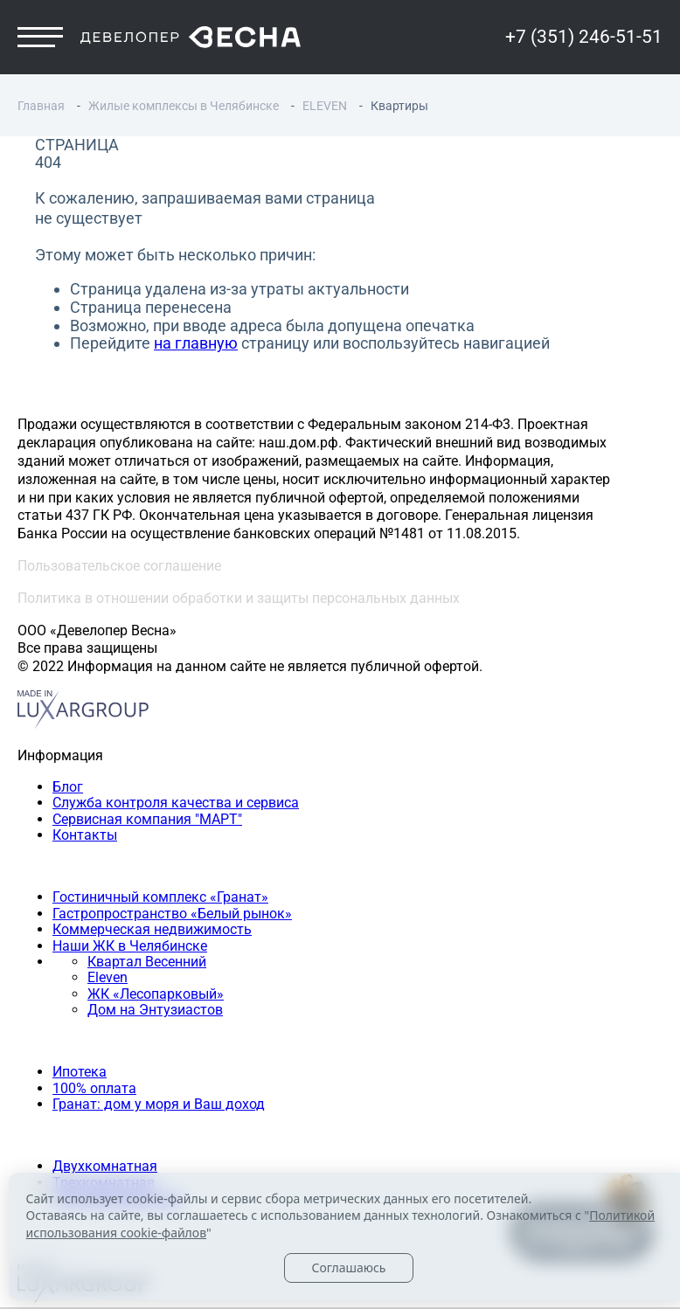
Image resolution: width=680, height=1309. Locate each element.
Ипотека (79, 1071)
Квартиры (49, 1135)
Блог (67, 787)
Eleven (107, 977)
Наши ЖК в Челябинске (129, 946)
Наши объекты (65, 866)
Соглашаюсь (348, 1267)
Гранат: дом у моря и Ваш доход (158, 1104)
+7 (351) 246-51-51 (584, 36)
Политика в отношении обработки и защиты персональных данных (238, 598)
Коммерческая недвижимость (152, 929)
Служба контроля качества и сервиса (175, 803)
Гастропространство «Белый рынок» (172, 913)
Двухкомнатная (104, 1166)
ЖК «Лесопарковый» (155, 994)
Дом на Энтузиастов (155, 1009)
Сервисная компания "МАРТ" (147, 819)
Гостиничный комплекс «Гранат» (160, 897)
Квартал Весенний (146, 961)
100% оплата (94, 1088)
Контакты (84, 835)
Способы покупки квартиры (108, 1041)
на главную (196, 343)
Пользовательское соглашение (119, 566)
